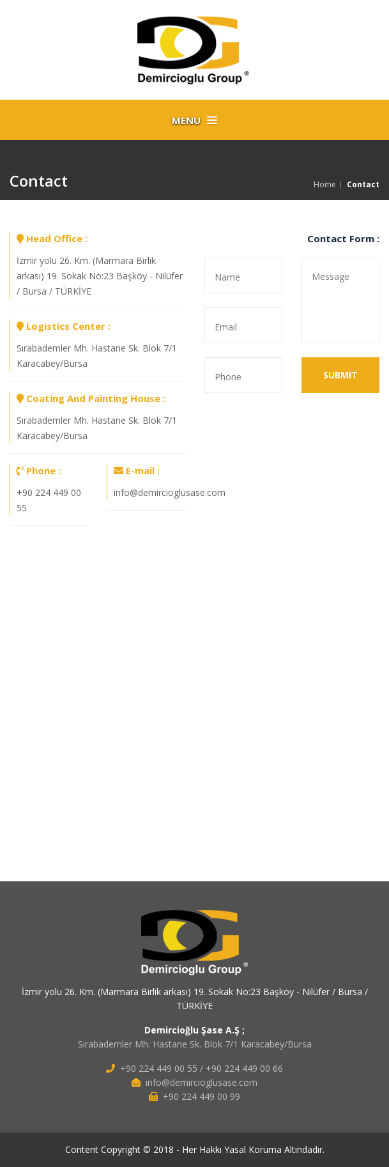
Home (325, 185)
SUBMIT (340, 375)
